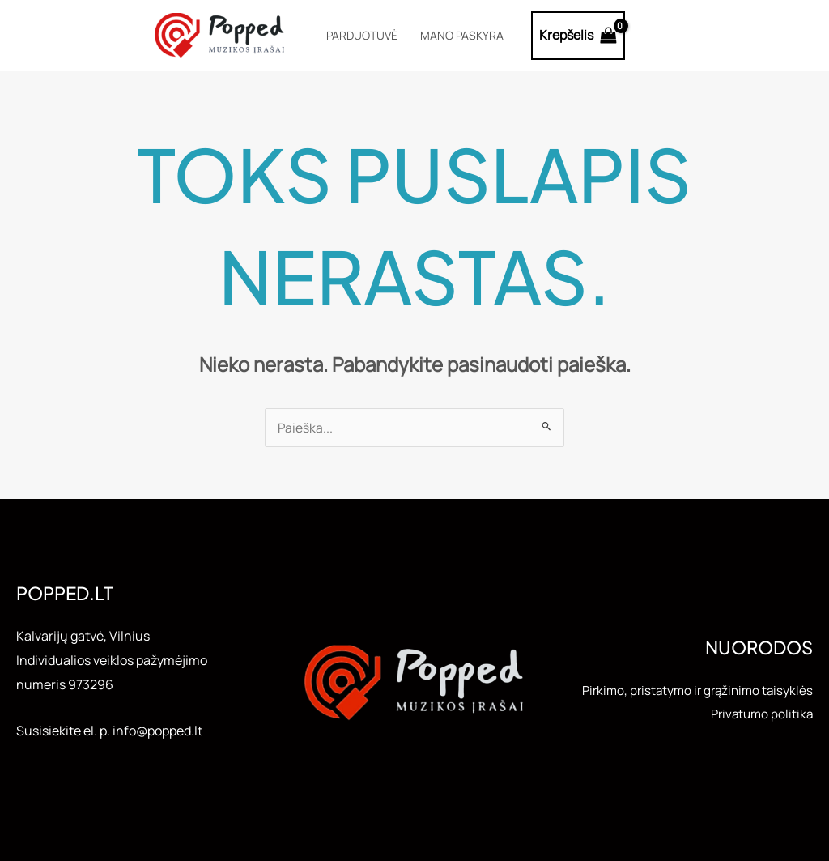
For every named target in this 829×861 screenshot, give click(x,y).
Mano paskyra (462, 35)
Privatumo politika (759, 726)
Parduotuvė (361, 35)
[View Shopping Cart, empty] (578, 35)
